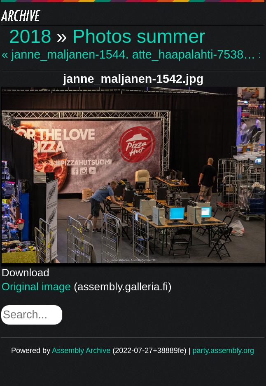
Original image (36, 286)
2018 (30, 36)
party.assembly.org (223, 350)
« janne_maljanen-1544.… (66, 54)
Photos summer (138, 36)
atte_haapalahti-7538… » (196, 54)
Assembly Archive (81, 350)
